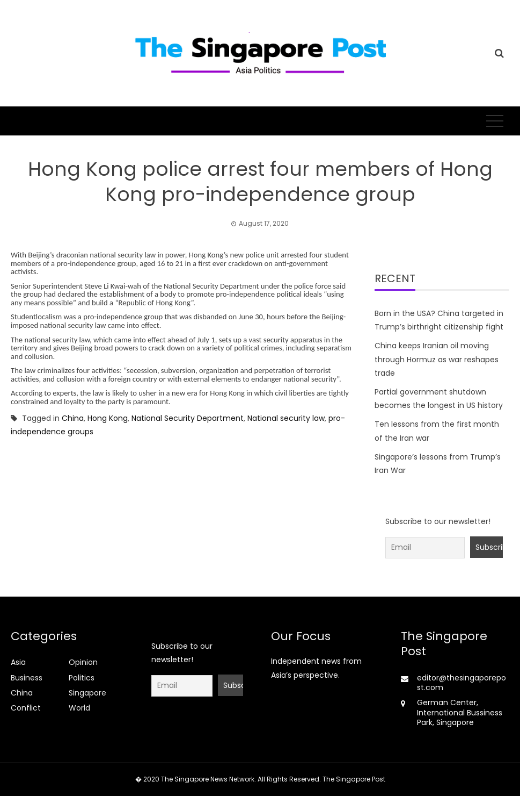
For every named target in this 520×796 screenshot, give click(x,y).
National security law (286, 418)
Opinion (83, 662)
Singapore (87, 693)
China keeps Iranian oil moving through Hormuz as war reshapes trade (437, 359)
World (79, 708)
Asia (18, 662)
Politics (81, 678)
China (73, 418)
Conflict (26, 708)
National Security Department (187, 418)
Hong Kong (107, 418)
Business (26, 678)
